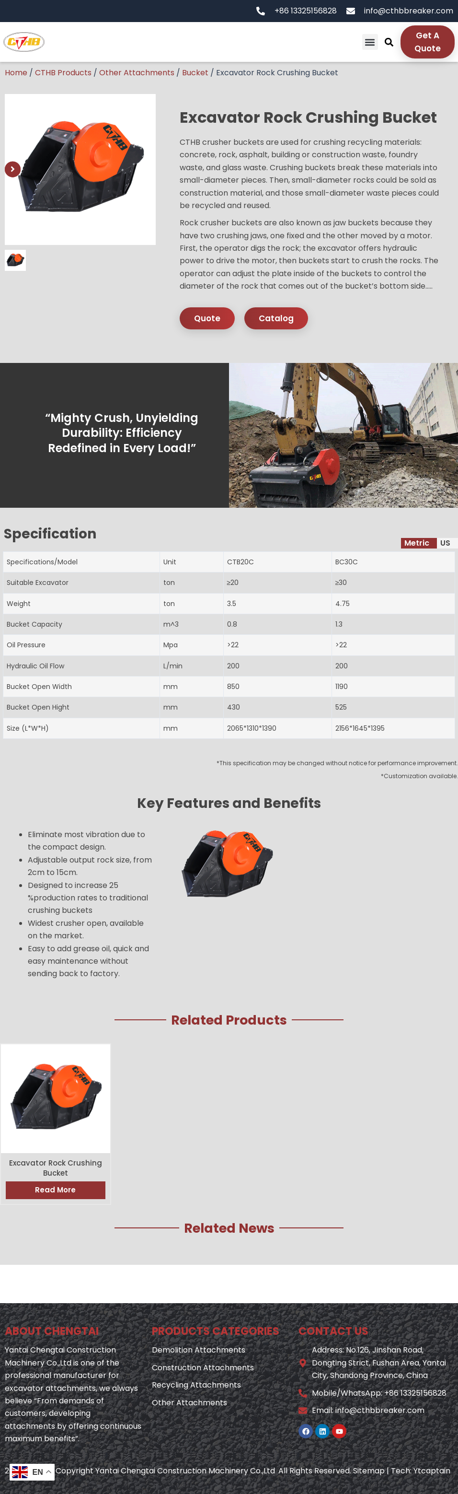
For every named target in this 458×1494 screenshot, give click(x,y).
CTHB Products (63, 72)
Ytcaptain (431, 1470)
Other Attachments (136, 72)
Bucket (195, 72)
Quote (207, 318)
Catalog (276, 318)
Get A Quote (427, 42)
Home (16, 72)
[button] (370, 42)
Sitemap (369, 1470)
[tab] (419, 543)
